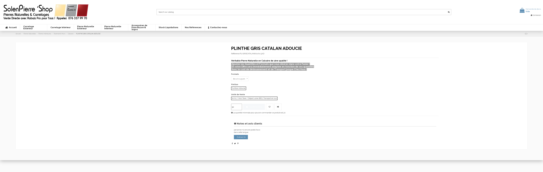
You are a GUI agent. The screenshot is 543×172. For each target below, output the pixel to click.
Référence (235, 54)
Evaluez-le (241, 137)
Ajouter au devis (254, 107)
